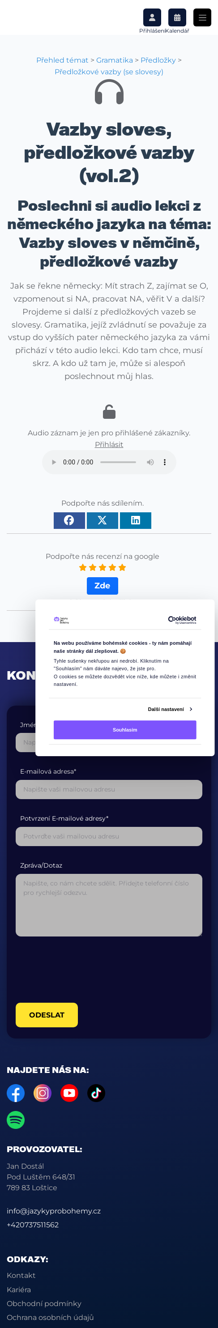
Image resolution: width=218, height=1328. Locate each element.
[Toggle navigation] (202, 17)
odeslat (46, 1015)
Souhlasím (124, 729)
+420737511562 (33, 1225)
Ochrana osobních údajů (50, 1317)
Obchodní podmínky (44, 1303)
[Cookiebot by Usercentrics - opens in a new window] (168, 620)
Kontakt (21, 1275)
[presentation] (84, 969)
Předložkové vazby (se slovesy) (109, 72)
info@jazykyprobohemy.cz (54, 1211)
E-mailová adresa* (48, 771)
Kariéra (19, 1289)
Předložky (158, 60)
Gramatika (114, 60)
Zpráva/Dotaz (41, 865)
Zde (102, 586)
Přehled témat (62, 60)
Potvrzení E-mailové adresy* (64, 818)
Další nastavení (166, 709)
